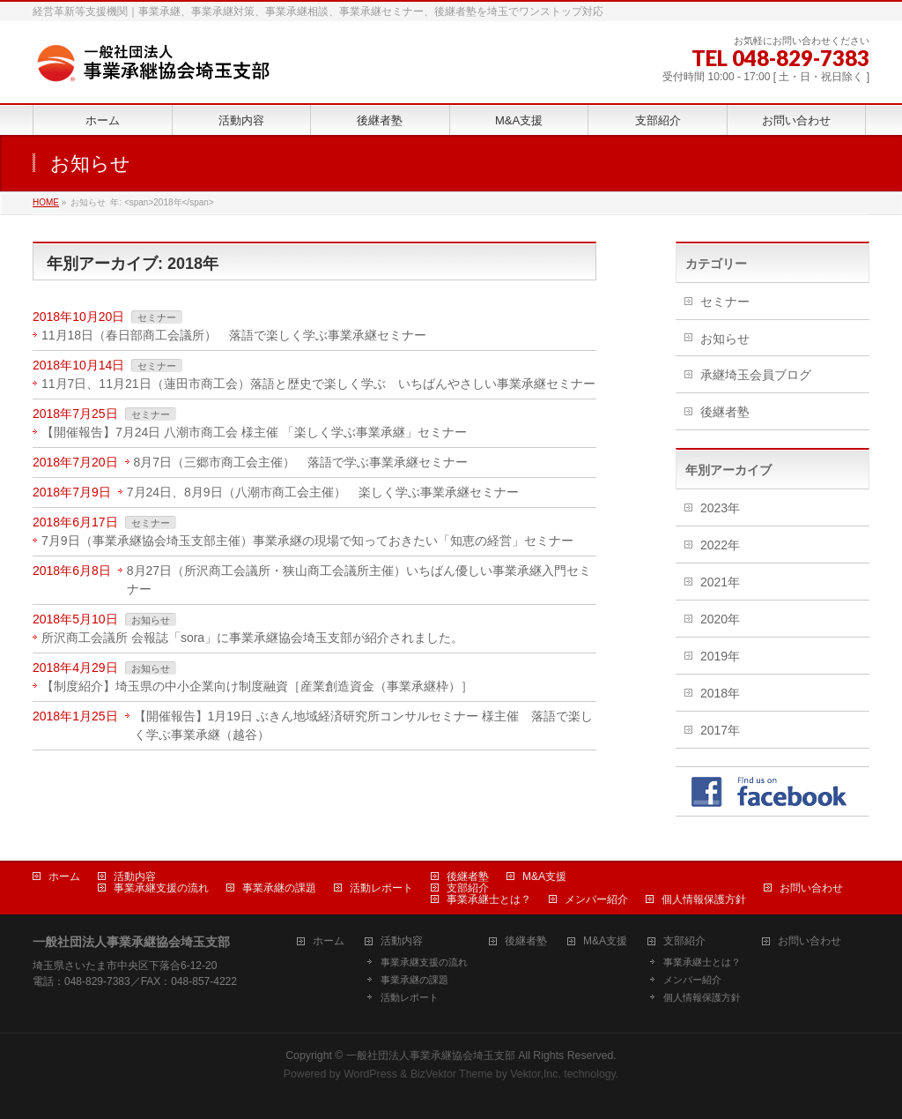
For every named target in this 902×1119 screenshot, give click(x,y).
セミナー (156, 317)
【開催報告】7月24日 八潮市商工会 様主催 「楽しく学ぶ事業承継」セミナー (254, 432)
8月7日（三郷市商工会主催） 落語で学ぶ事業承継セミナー (301, 462)
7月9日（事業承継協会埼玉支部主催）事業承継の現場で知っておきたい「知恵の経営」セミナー (307, 540)
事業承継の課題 (279, 888)
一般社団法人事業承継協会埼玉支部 (430, 1055)
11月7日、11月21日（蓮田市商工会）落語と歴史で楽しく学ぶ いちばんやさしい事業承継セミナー (318, 384)
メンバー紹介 (596, 899)
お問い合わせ (811, 888)
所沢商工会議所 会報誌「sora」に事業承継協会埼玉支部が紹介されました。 (252, 637)
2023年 (720, 508)
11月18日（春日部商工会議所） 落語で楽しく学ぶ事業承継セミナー (233, 335)
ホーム (64, 876)
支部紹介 (468, 888)
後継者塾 (725, 412)
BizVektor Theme (451, 1074)
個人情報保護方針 (704, 899)
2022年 (720, 545)
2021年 (720, 582)
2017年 (720, 730)
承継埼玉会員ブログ (755, 375)
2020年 (720, 619)
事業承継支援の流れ (161, 888)
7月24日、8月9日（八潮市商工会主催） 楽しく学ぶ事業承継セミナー (323, 492)
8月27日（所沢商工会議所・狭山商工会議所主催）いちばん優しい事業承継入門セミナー (359, 579)
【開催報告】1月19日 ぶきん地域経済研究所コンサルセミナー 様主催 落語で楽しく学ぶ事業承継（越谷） (363, 725)
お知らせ (150, 620)
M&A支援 (544, 876)
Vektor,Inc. (535, 1074)
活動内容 (135, 876)
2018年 (720, 693)
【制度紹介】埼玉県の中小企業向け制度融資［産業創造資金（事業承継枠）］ (257, 686)
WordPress (370, 1074)
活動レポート (381, 888)
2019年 (720, 656)
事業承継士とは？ (489, 899)
